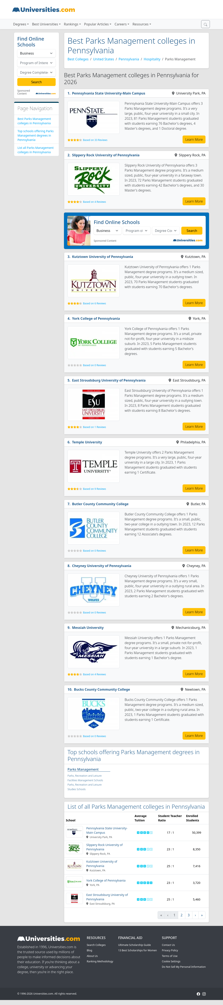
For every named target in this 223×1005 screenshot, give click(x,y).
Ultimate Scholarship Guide (134, 945)
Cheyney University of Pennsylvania (101, 565)
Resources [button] (141, 24)
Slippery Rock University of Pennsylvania (106, 155)
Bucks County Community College (102, 689)
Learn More (194, 139)
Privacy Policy (170, 950)
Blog (89, 950)
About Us (92, 956)
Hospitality (152, 59)
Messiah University (88, 627)
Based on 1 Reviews (94, 427)
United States (103, 59)
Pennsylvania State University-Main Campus (108, 93)
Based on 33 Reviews (95, 140)
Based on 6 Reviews (94, 303)
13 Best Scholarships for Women (137, 950)
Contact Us (168, 945)
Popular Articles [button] (96, 24)
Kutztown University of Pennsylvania (102, 256)
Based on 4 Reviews (94, 202)
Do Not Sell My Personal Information (184, 967)
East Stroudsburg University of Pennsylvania (109, 380)
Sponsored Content (23, 92)
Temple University (87, 442)
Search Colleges (96, 945)
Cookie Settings (171, 961)
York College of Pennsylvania (96, 318)
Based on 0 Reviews (94, 365)
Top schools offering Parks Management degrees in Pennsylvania (36, 135)
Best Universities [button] (45, 24)
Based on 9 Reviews (94, 489)
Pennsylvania (129, 59)
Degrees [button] (19, 24)
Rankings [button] (71, 24)
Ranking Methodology (100, 961)
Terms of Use (170, 956)
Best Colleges (78, 59)
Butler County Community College (100, 504)
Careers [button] (121, 24)
